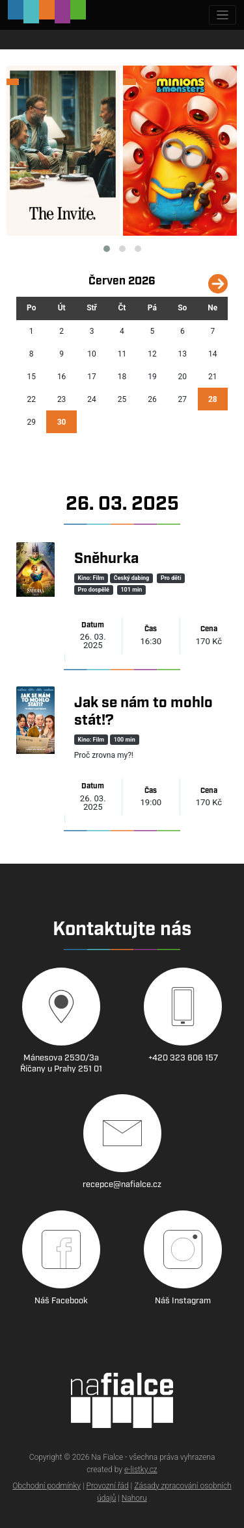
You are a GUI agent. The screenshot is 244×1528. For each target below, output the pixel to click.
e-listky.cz (140, 1469)
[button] (107, 248)
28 (212, 399)
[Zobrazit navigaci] (223, 15)
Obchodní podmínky (46, 1485)
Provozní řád (108, 1485)
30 (61, 422)
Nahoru (134, 1498)
